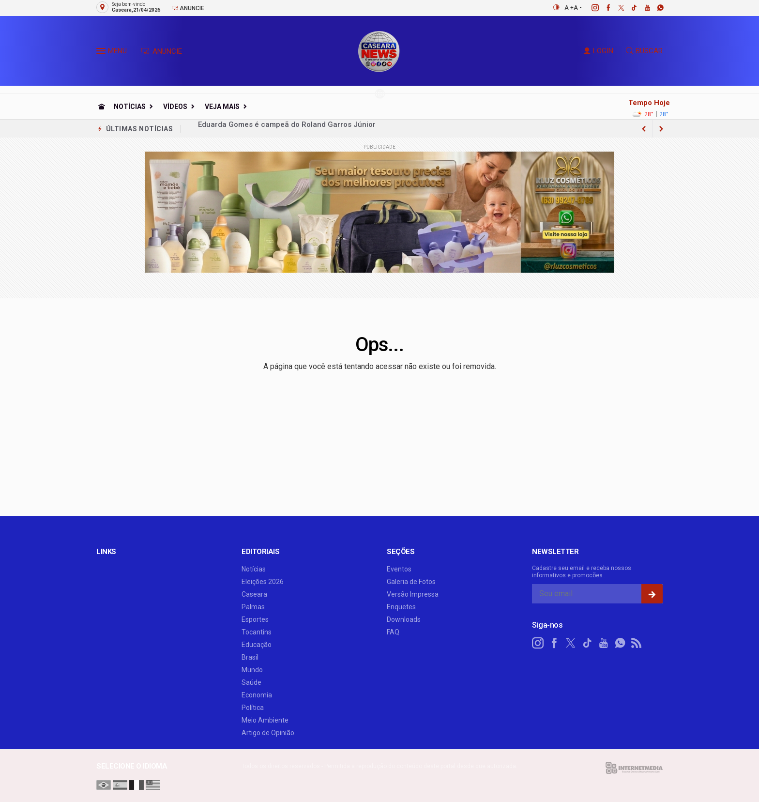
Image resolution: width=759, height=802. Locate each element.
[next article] (644, 129)
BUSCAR (644, 50)
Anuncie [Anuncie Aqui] (187, 8)
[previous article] (661, 129)
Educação (257, 644)
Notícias (130, 106)
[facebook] (603, 7)
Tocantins (257, 632)
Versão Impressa (413, 594)
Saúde (251, 682)
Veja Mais (222, 106)
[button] (102, 53)
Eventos (399, 569)
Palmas (253, 607)
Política (253, 707)
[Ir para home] (101, 106)
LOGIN (598, 50)
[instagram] (590, 7)
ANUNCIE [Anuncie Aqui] (161, 51)
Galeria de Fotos (411, 582)
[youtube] (642, 7)
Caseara (254, 594)
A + (569, 7)
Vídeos (175, 106)
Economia (257, 695)
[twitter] (616, 7)
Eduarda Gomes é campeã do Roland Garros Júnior (287, 128)
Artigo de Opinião (268, 733)
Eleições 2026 (263, 582)
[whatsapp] (655, 7)
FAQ (393, 632)
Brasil (250, 657)
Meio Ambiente (265, 720)
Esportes (255, 619)
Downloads (404, 619)
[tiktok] (629, 7)
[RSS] (636, 643)
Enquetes (401, 607)
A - (578, 7)
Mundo (252, 670)
